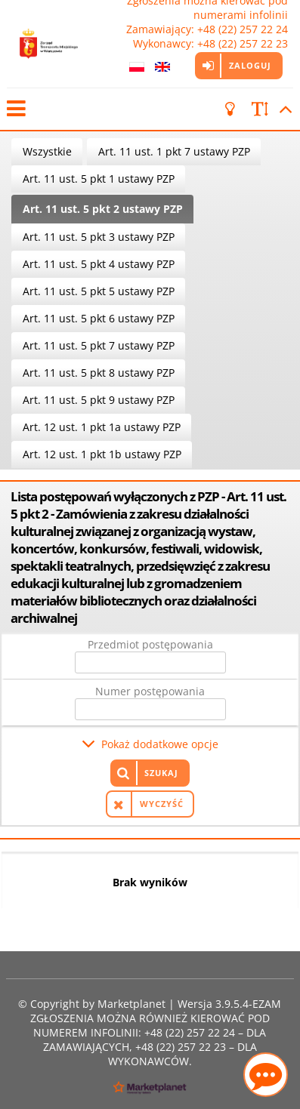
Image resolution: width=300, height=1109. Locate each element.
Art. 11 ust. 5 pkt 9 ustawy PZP (99, 400)
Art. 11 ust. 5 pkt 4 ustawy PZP (99, 264)
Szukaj (161, 772)
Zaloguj (250, 65)
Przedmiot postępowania (150, 644)
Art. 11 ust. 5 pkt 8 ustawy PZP (99, 372)
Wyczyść (162, 803)
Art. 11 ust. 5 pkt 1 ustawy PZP (99, 178)
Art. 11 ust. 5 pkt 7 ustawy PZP (99, 345)
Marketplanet (131, 1004)
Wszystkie (47, 151)
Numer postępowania (150, 691)
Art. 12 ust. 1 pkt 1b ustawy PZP (102, 454)
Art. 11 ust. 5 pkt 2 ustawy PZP (103, 209)
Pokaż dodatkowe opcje (159, 744)
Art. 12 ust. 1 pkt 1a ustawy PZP (102, 427)
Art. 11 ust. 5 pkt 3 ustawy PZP (99, 237)
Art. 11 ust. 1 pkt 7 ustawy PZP (174, 151)
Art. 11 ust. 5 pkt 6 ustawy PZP (99, 318)
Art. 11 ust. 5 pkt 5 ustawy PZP (99, 291)
